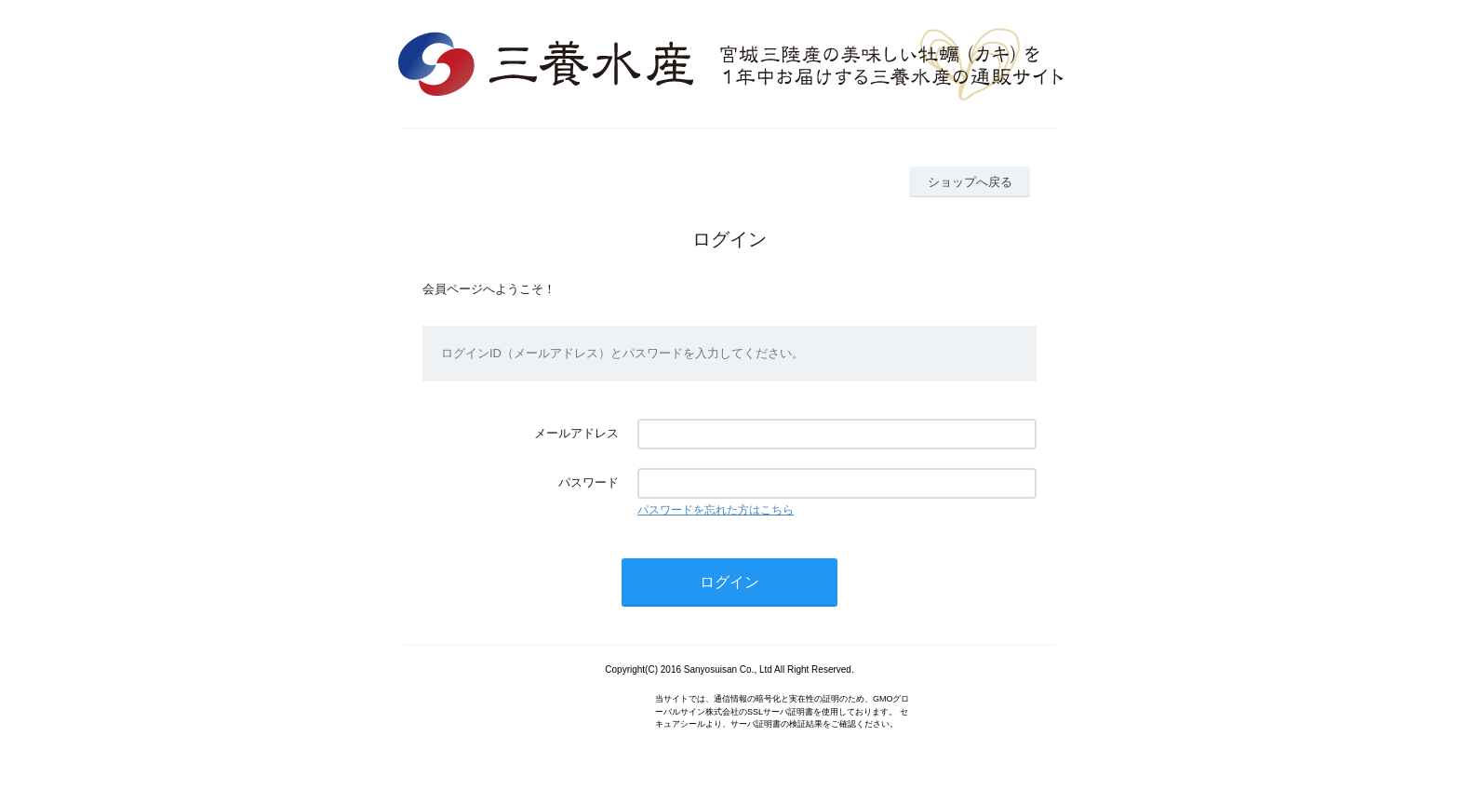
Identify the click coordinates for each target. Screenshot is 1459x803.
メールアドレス (576, 433)
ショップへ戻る (970, 182)
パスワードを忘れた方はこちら (715, 509)
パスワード (588, 482)
